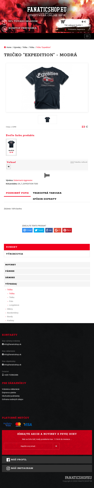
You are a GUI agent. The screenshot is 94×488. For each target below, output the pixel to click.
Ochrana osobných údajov (12, 399)
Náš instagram (19, 468)
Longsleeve (14, 305)
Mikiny (10, 309)
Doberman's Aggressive (23, 180)
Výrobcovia (14, 253)
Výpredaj (17, 47)
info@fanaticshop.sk (12, 344)
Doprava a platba (9, 392)
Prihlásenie (72, 29)
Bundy (10, 316)
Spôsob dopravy (44, 199)
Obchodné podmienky (11, 396)
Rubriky (11, 247)
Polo (11, 301)
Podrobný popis (17, 193)
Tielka (11, 297)
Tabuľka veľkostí (80, 162)
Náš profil (16, 460)
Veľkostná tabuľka (47, 193)
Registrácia (81, 29)
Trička (25, 47)
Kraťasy (10, 320)
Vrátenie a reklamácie (10, 389)
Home (9, 47)
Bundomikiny (12, 313)
